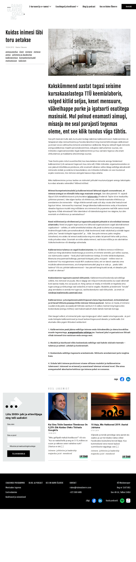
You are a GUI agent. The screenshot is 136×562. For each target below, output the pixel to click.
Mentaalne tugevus (13, 487)
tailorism (22, 61)
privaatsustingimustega (26, 446)
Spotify (122, 501)
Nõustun (22, 446)
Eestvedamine (11, 492)
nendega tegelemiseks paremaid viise (65, 292)
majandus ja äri (55, 453)
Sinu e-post (11, 435)
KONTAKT (73, 483)
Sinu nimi (10, 424)
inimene (28, 52)
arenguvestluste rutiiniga (80, 332)
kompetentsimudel (27, 58)
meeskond (67, 453)
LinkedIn (100, 501)
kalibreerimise (12, 58)
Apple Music (128, 501)
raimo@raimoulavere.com (80, 487)
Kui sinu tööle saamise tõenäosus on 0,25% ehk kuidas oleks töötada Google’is (68, 427)
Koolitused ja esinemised (16, 497)
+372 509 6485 (76, 492)
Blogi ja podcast (36, 483)
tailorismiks (92, 196)
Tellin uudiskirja (18, 454)
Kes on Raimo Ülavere (54, 483)
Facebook (94, 501)
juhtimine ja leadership (22, 55)
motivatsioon (11, 61)
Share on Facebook (122, 379)
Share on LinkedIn (128, 379)
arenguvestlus (12, 52)
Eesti (22, 52)
